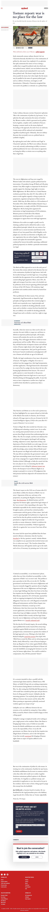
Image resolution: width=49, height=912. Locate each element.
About (2, 879)
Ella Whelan (3, 900)
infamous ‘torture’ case (38, 466)
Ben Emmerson (21, 500)
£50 (45, 253)
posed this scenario (29, 637)
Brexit (26, 883)
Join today (24, 857)
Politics (30, 47)
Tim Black (3, 904)
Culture (26, 881)
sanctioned (28, 736)
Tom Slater (3, 897)
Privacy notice (4, 885)
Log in (46, 8)
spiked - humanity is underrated (24, 8)
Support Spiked (4, 881)
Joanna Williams (4, 899)
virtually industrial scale (32, 620)
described (16, 538)
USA (26, 888)
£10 (37, 253)
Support (19, 831)
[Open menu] (1, 8)
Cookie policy (4, 887)
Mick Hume (3, 902)
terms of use (25, 908)
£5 (33, 253)
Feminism (27, 885)
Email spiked (27, 899)
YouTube (7, 874)
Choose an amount (39, 257)
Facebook (2, 874)
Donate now (36, 261)
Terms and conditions (5, 883)
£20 (41, 253)
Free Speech (27, 887)
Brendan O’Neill (4, 895)
